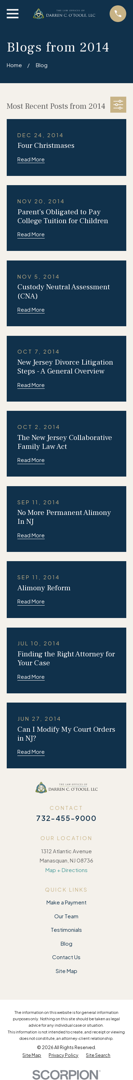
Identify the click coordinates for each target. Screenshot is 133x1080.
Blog (66, 943)
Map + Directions (66, 869)
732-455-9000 (66, 817)
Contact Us (66, 956)
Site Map (66, 970)
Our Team (66, 916)
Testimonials (66, 929)
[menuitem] (31, 1055)
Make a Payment (66, 902)
